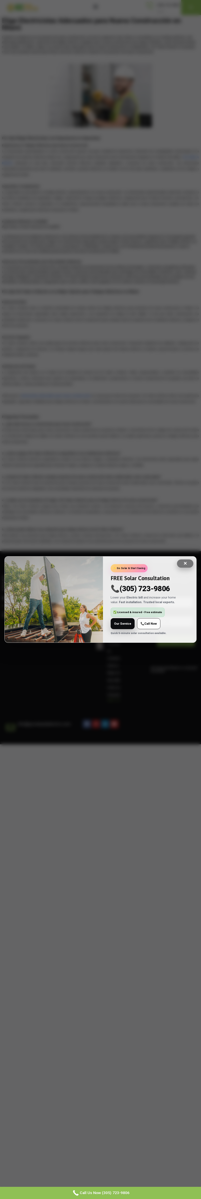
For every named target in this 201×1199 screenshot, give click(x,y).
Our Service (122, 623)
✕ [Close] (185, 563)
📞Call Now (148, 623)
